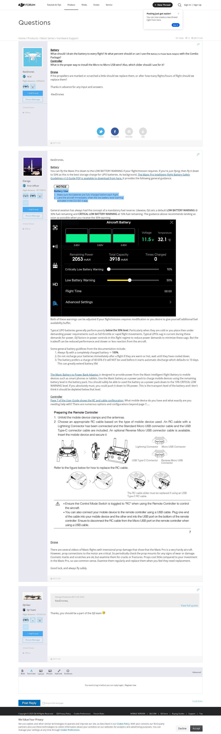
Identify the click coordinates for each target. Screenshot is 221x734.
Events (96, 5)
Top (201, 713)
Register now (130, 685)
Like (143, 133)
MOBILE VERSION (137, 713)
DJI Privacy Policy (63, 713)
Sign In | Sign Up (193, 4)
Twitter (101, 133)
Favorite (129, 133)
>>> (25, 203)
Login (120, 685)
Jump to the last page (53, 703)
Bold (23, 672)
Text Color (31, 672)
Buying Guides (178, 713)
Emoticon (68, 672)
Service (109, 5)
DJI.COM (152, 713)
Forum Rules (99, 713)
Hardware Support (67, 38)
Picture (49, 672)
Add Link (58, 672)
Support (191, 713)
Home (21, 38)
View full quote (189, 605)
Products (71, 5)
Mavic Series (47, 38)
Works (84, 5)
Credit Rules (197, 701)
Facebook (115, 133)
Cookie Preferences (82, 713)
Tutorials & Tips (54, 5)
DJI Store (164, 713)
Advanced (196, 672)
